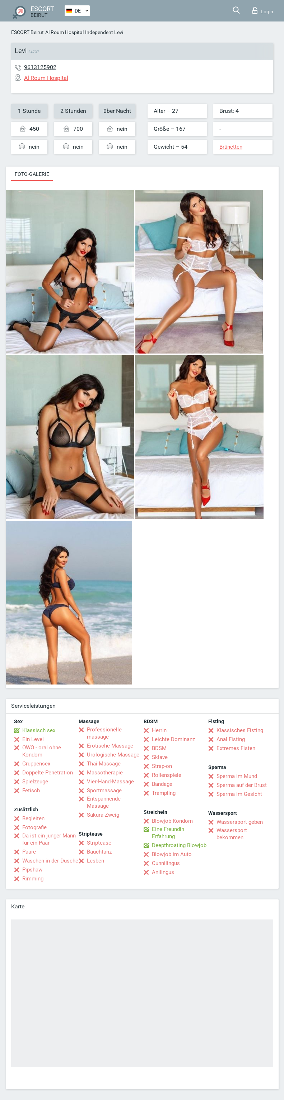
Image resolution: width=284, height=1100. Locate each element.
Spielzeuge (35, 781)
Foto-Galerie (32, 174)
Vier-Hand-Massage (110, 781)
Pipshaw (32, 869)
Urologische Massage (113, 754)
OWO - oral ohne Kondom (41, 751)
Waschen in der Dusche (50, 861)
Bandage (162, 784)
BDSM (159, 748)
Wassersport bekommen (232, 834)
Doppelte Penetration (47, 772)
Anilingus (163, 872)
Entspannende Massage (104, 802)
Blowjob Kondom (172, 821)
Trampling (164, 793)
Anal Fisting (231, 739)
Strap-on (162, 766)
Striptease (99, 843)
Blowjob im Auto (172, 854)
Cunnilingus (166, 863)
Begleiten (33, 818)
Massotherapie (105, 772)
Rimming (32, 878)
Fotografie (34, 827)
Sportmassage (104, 790)
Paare (29, 852)
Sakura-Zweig (103, 815)
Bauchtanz (99, 852)
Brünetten (230, 147)
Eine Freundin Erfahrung (168, 833)
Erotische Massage (110, 746)
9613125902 (40, 67)
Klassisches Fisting (240, 730)
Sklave (160, 757)
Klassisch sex (38, 730)
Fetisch (31, 790)
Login (262, 10)
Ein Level (33, 739)
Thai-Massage (104, 763)
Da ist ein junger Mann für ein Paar (49, 839)
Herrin (159, 730)
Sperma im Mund (237, 776)
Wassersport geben (240, 822)
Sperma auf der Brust (242, 785)
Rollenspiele (166, 775)
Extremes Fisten (236, 748)
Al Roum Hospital (64, 32)
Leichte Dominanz (173, 739)
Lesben (95, 861)
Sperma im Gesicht (239, 794)
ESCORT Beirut (27, 32)
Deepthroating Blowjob (179, 845)
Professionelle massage (104, 733)
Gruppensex (36, 763)
